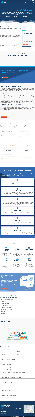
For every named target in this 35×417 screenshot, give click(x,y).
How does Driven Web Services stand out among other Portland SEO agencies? (13, 351)
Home (21, 2)
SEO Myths (3, 313)
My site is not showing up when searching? (7, 299)
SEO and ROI (3, 311)
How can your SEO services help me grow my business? (9, 367)
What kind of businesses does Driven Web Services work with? (10, 356)
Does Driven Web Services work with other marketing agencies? (11, 382)
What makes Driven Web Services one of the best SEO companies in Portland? (13, 374)
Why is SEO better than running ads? (6, 307)
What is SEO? (3, 301)
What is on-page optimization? (5, 303)
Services (25, 2)
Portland (1, 39)
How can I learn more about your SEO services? (8, 385)
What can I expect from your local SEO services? (8, 359)
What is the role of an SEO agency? (7, 390)
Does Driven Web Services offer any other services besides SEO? (11, 398)
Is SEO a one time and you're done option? (7, 309)
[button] (17, 299)
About (29, 2)
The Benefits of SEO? (4, 305)
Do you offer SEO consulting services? (7, 364)
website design (21, 192)
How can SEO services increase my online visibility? (9, 387)
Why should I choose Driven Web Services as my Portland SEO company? (12, 354)
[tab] (17, 349)
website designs (7, 262)
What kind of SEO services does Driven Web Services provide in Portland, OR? (13, 349)
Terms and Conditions (17, 408)
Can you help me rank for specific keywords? (8, 369)
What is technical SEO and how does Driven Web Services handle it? (11, 377)
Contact (32, 2)
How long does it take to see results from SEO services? (9, 395)
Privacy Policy (17, 409)
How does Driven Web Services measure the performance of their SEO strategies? (13, 372)
